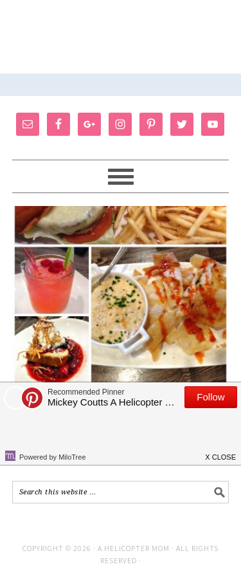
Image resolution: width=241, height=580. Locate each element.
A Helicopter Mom (135, 548)
